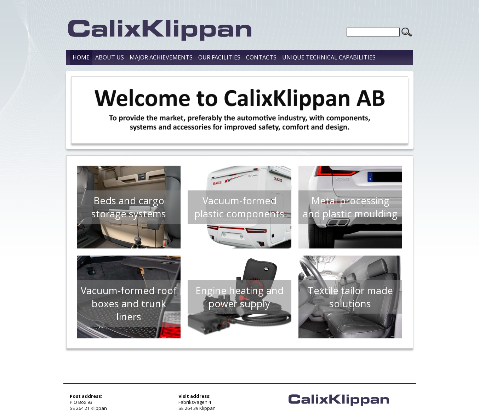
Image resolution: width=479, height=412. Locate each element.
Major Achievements (161, 57)
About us (109, 57)
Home (81, 57)
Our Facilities (219, 57)
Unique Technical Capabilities (329, 57)
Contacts (261, 57)
